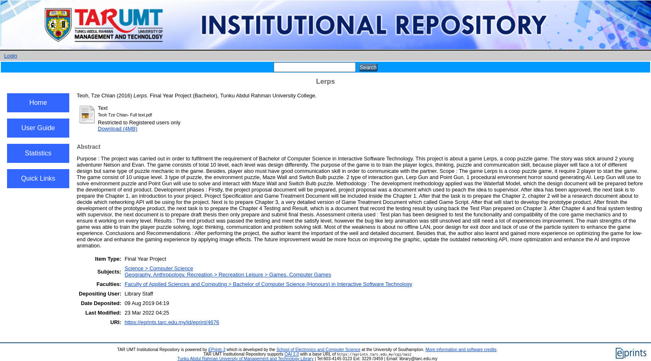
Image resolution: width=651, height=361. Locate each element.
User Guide (38, 127)
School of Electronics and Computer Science (319, 349)
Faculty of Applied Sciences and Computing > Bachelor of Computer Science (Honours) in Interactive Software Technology (268, 284)
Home (38, 102)
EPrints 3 (217, 349)
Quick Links (38, 178)
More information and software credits (460, 349)
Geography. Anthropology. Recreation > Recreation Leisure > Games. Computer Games (227, 274)
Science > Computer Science (158, 268)
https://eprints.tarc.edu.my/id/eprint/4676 (171, 322)
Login (10, 56)
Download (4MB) (117, 129)
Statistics (38, 153)
